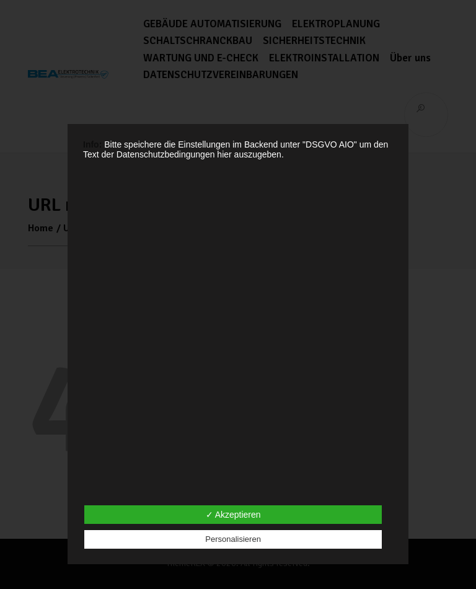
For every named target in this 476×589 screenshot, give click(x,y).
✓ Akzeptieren (233, 515)
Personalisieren (233, 539)
